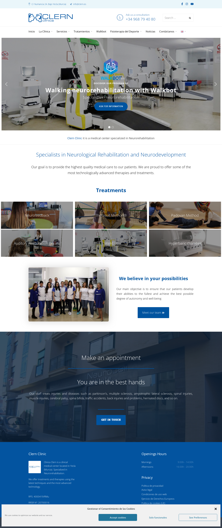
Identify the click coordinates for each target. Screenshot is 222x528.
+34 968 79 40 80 (140, 19)
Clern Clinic (74, 138)
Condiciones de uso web (154, 494)
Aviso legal (147, 489)
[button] (215, 508)
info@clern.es (79, 4)
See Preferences (198, 517)
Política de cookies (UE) (153, 503)
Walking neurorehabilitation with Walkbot (111, 90)
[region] (111, 84)
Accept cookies (118, 517)
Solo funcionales (158, 517)
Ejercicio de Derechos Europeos (158, 498)
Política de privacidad (152, 485)
